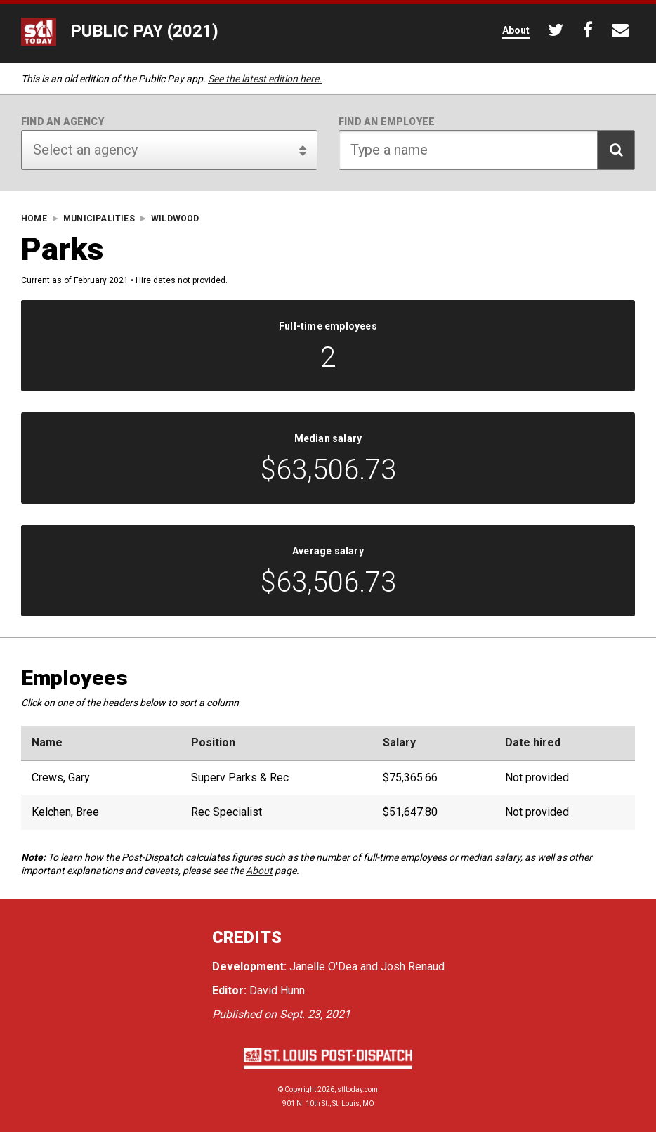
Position (213, 742)
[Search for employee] (487, 150)
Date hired (532, 742)
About (259, 870)
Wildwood (175, 218)
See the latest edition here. (265, 78)
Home (34, 218)
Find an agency (62, 121)
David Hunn (277, 990)
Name (47, 742)
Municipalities (99, 218)
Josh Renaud (413, 966)
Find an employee (387, 121)
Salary (399, 742)
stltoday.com (357, 1089)
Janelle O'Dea (323, 966)
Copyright (300, 1089)
